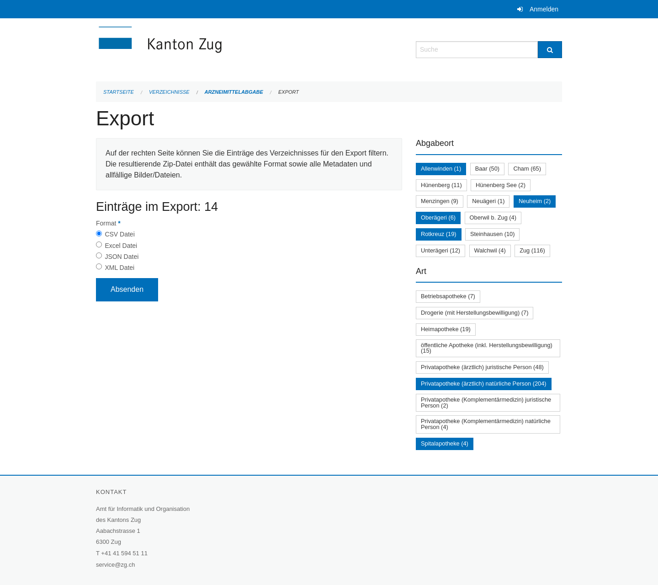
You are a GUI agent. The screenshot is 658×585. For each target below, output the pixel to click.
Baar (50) (487, 168)
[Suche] (550, 49)
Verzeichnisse (169, 92)
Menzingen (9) (439, 201)
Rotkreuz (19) (438, 234)
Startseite (118, 92)
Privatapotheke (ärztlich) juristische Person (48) (482, 367)
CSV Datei (119, 234)
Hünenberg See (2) (500, 185)
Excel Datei (121, 245)
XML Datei (119, 267)
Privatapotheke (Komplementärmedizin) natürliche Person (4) (486, 424)
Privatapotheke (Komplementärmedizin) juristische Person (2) (486, 402)
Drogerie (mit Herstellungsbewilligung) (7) (474, 312)
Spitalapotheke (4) (444, 443)
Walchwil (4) (490, 250)
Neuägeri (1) (488, 201)
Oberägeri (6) (438, 217)
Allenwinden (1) (441, 168)
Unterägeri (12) (440, 250)
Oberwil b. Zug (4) (493, 217)
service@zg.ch (115, 564)
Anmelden (544, 9)
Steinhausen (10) (492, 234)
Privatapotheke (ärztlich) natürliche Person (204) (484, 383)
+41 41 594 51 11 (124, 553)
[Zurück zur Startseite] (215, 49)
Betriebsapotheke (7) (448, 296)
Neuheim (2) (535, 201)
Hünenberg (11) (441, 185)
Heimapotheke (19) (446, 329)
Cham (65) (527, 168)
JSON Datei (121, 256)
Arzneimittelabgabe (233, 92)
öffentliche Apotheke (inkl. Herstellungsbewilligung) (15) (486, 348)
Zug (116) (532, 250)
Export (288, 92)
